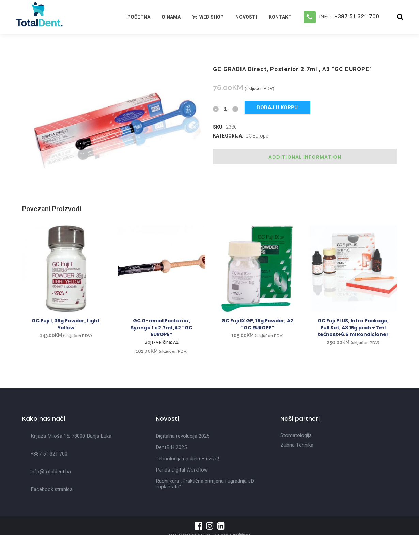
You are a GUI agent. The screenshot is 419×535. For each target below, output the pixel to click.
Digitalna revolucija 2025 (183, 436)
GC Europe (256, 136)
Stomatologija (296, 435)
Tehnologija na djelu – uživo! (187, 458)
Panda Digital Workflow (182, 470)
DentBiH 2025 (171, 447)
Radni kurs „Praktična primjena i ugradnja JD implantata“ (205, 483)
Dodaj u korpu (277, 107)
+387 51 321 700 (356, 16)
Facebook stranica (52, 489)
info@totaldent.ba (51, 471)
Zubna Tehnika (296, 445)
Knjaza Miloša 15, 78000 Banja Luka (71, 436)
